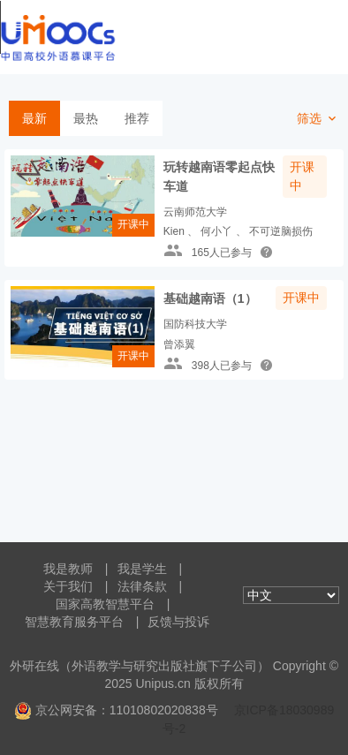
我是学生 (142, 569)
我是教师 (68, 569)
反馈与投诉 (178, 622)
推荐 (137, 118)
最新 (34, 118)
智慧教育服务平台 (74, 622)
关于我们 (68, 586)
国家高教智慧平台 (105, 604)
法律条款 (142, 586)
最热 (85, 118)
